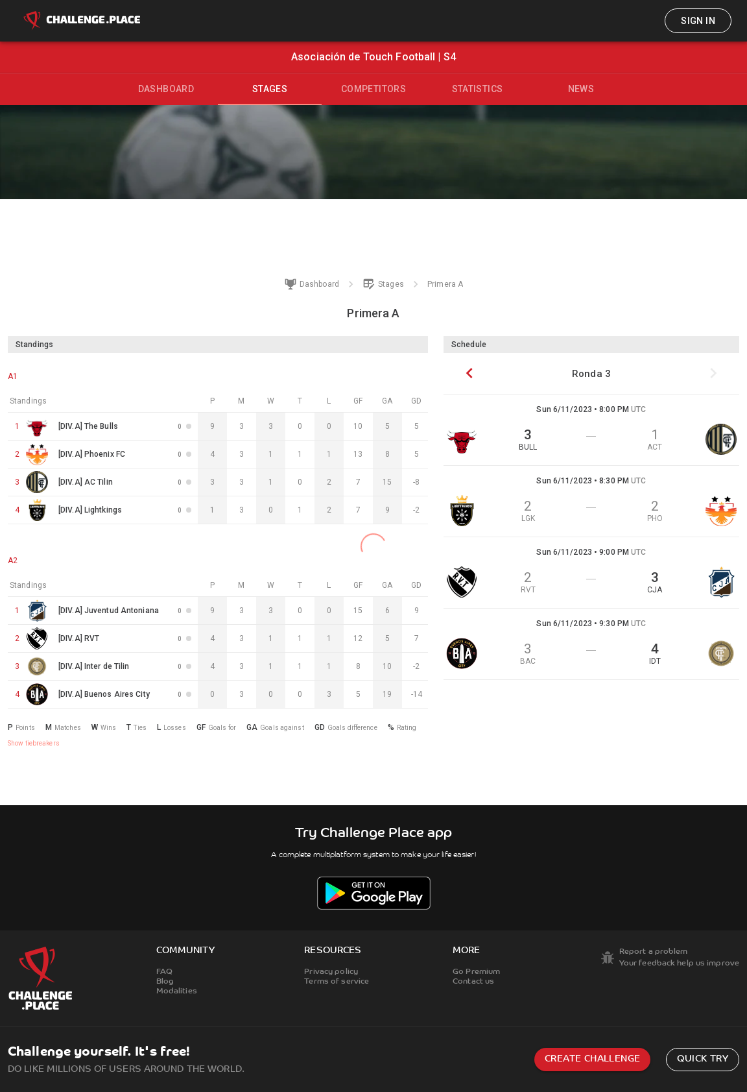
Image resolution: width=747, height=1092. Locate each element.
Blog (165, 982)
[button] (591, 430)
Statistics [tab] (477, 89)
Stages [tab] (269, 89)
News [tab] (581, 89)
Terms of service (336, 982)
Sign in (698, 21)
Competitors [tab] (373, 89)
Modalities (176, 991)
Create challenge (592, 1059)
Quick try (702, 1059)
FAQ (164, 972)
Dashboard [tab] (166, 89)
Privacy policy (331, 972)
